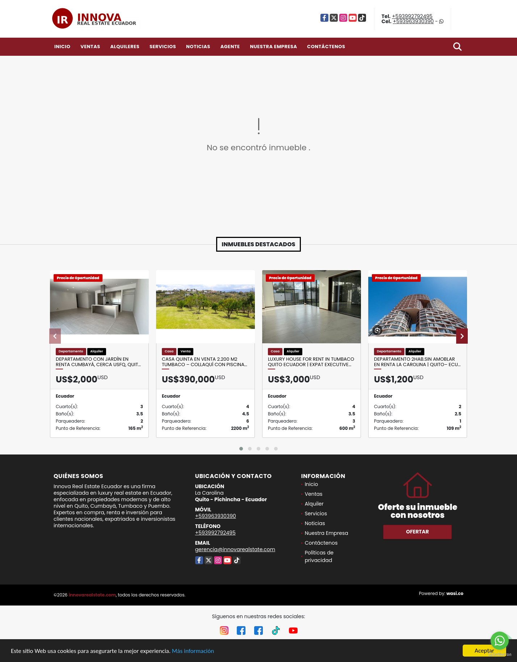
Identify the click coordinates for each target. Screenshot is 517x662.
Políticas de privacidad (319, 556)
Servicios (163, 46)
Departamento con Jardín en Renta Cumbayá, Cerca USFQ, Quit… (98, 362)
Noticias (198, 46)
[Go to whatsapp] (500, 641)
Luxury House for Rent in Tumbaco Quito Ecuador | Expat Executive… (311, 362)
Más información (193, 651)
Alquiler (314, 503)
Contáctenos (326, 46)
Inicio (62, 46)
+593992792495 (412, 16)
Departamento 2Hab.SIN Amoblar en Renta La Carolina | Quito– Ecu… (417, 362)
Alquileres (124, 46)
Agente (230, 46)
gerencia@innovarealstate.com (235, 549)
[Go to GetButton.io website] (499, 654)
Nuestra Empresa (273, 46)
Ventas (90, 46)
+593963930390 (413, 21)
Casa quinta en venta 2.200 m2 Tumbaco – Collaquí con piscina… (204, 362)
